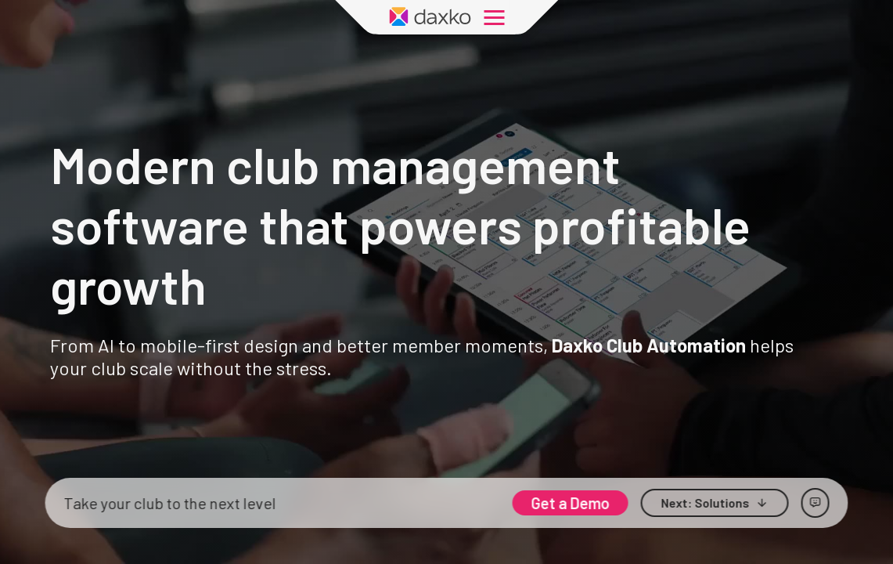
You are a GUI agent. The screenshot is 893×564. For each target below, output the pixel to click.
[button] (715, 503)
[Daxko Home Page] (430, 17)
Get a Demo (570, 503)
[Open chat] (815, 503)
